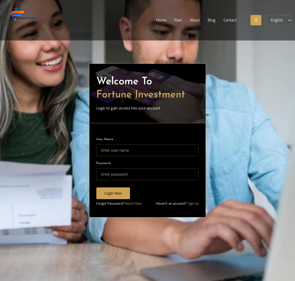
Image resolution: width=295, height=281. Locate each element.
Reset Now (133, 203)
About (195, 20)
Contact (230, 20)
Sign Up (193, 203)
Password (103, 163)
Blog (211, 20)
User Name (104, 139)
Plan (178, 20)
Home (161, 20)
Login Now (113, 193)
